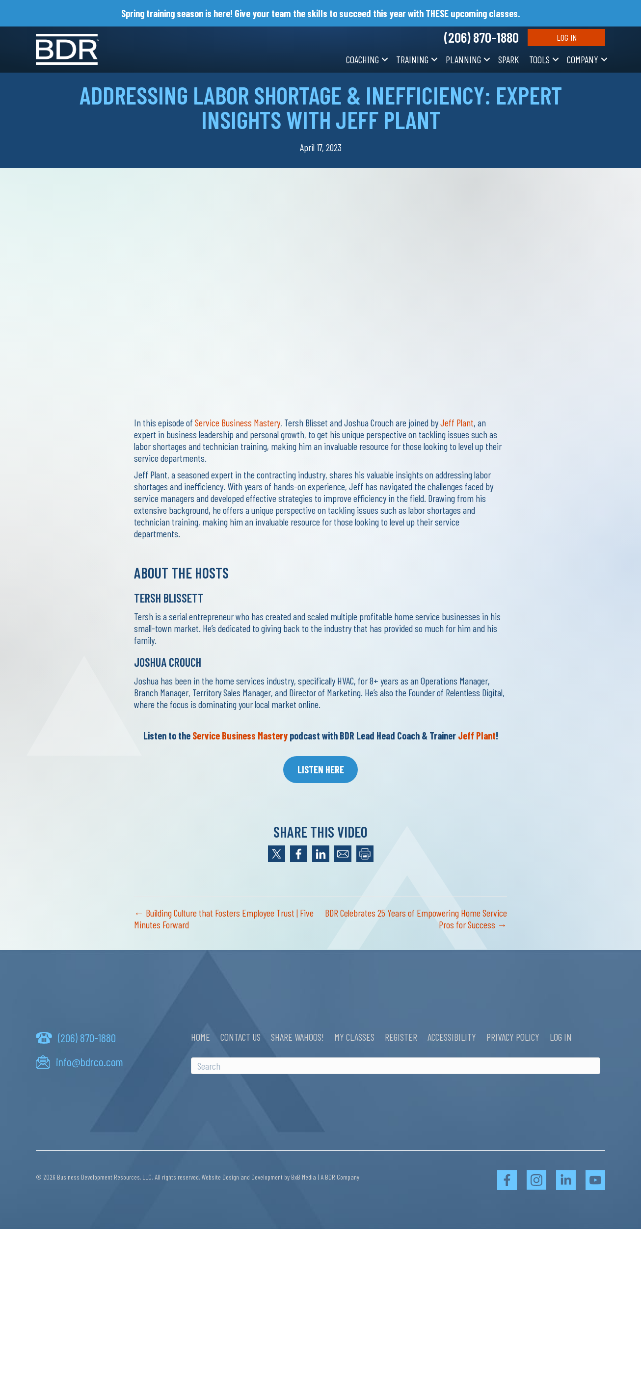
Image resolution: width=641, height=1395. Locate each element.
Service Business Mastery (237, 422)
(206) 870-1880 (481, 37)
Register (401, 1037)
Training (412, 59)
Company (582, 59)
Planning (463, 59)
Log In (567, 37)
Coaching (362, 59)
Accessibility (451, 1037)
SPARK (508, 59)
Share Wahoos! (297, 1037)
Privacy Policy (512, 1037)
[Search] (395, 1065)
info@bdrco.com (89, 1062)
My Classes (354, 1037)
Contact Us (240, 1037)
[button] (385, 59)
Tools (539, 59)
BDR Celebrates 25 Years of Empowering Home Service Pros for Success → (416, 918)
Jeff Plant (457, 422)
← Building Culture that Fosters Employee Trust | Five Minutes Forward (224, 918)
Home (200, 1037)
